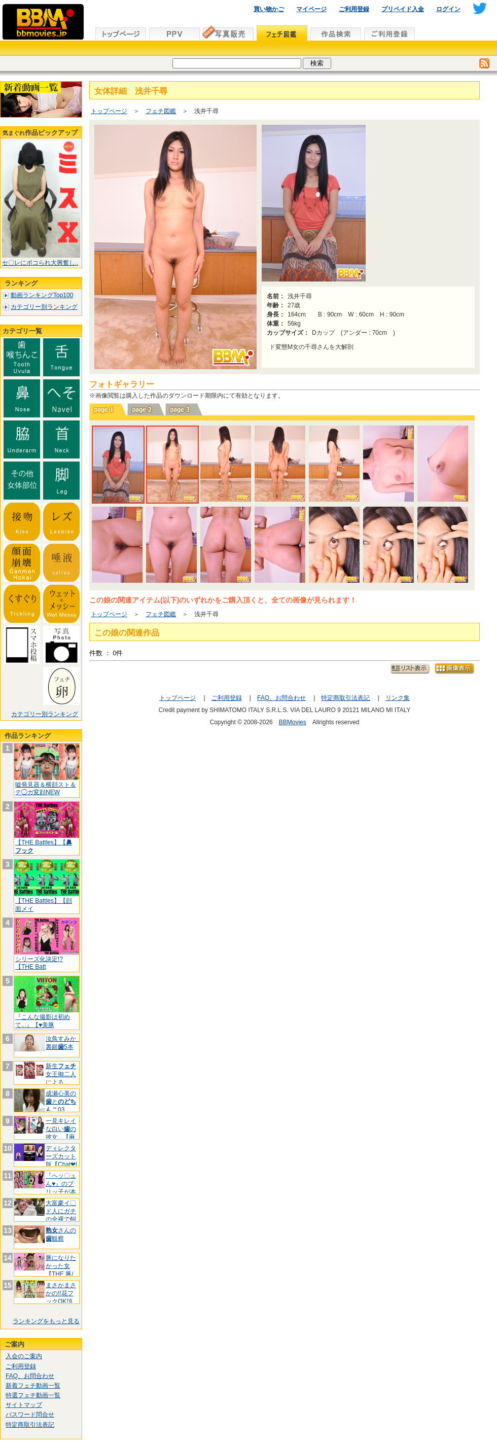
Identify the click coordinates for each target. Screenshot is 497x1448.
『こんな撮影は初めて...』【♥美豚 (42, 1021)
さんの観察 (61, 1234)
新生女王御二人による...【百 (61, 1078)
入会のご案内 (24, 1356)
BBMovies (292, 722)
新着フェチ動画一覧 (33, 1385)
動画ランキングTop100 (42, 295)
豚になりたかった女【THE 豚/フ (61, 1269)
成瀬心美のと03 (61, 1101)
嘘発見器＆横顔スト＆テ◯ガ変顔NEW (45, 788)
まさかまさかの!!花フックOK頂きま (61, 1297)
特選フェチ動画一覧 (33, 1395)
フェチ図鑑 (161, 111)
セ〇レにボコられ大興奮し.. (40, 262)
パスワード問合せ (30, 1414)
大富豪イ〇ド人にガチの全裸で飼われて (61, 1214)
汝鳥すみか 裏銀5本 (64, 1042)
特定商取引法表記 (30, 1424)
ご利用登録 (354, 9)
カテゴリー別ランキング (44, 306)
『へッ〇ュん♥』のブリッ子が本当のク (61, 1187)
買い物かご (269, 9)
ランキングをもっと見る (46, 1321)
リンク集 (397, 697)
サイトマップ (24, 1404)
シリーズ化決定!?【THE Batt (39, 963)
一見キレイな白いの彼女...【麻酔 (61, 1132)
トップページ (109, 111)
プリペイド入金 (402, 9)
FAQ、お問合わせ (30, 1376)
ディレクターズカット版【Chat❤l (61, 1156)
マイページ (311, 9)
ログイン (448, 9)
